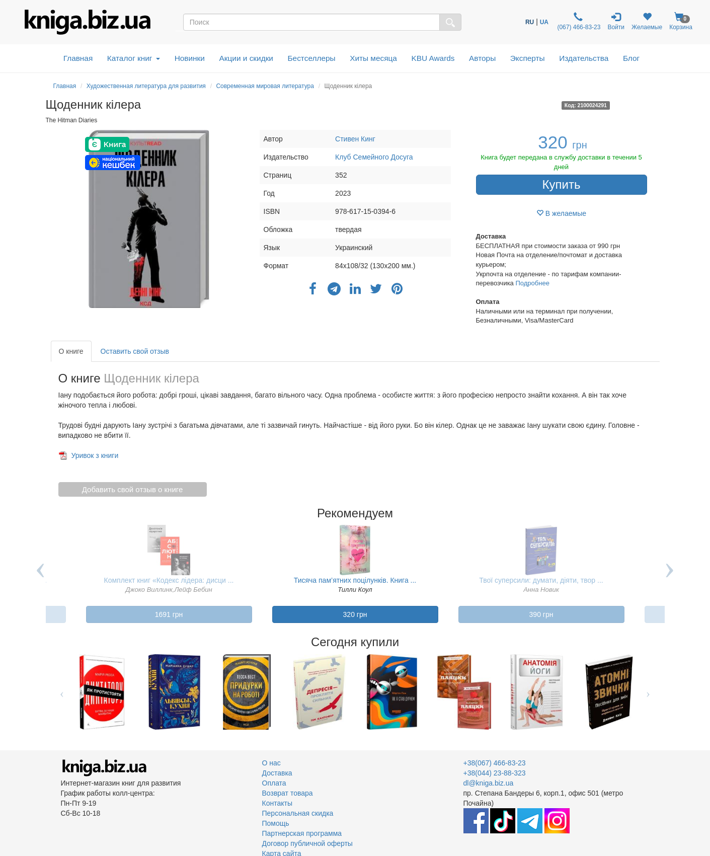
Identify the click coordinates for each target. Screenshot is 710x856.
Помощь (275, 823)
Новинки (190, 58)
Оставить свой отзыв (135, 351)
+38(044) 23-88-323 (494, 773)
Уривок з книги (94, 455)
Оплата (274, 783)
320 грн (355, 614)
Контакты (277, 803)
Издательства (583, 58)
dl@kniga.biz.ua (488, 783)
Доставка (277, 773)
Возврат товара (287, 793)
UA (544, 22)
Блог (631, 58)
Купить (561, 184)
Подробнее (532, 283)
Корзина (680, 21)
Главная (78, 58)
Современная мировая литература (264, 86)
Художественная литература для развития (146, 86)
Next (669, 577)
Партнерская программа (302, 833)
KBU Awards (432, 58)
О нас (271, 763)
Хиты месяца (373, 58)
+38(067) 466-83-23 (494, 763)
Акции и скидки (246, 58)
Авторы (482, 58)
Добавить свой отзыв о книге (132, 489)
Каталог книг (133, 58)
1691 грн (169, 614)
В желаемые (561, 213)
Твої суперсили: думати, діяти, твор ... (541, 580)
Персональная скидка (298, 813)
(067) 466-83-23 (578, 21)
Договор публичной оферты (307, 843)
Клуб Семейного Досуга (374, 157)
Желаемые (647, 21)
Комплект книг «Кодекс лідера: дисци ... (169, 580)
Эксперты (527, 58)
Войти (615, 21)
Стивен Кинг (355, 139)
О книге (71, 351)
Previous (40, 577)
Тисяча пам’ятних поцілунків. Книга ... (355, 580)
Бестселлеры (311, 58)
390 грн (541, 614)
